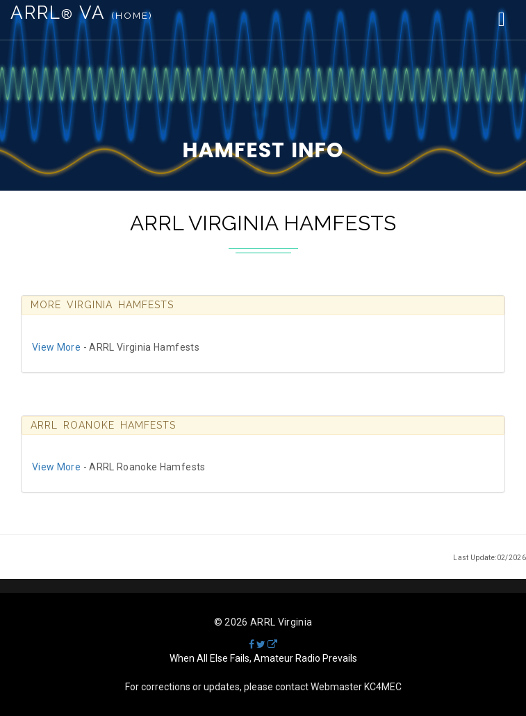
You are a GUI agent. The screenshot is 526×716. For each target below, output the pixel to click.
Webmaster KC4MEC (356, 686)
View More (56, 347)
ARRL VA (81, 12)
